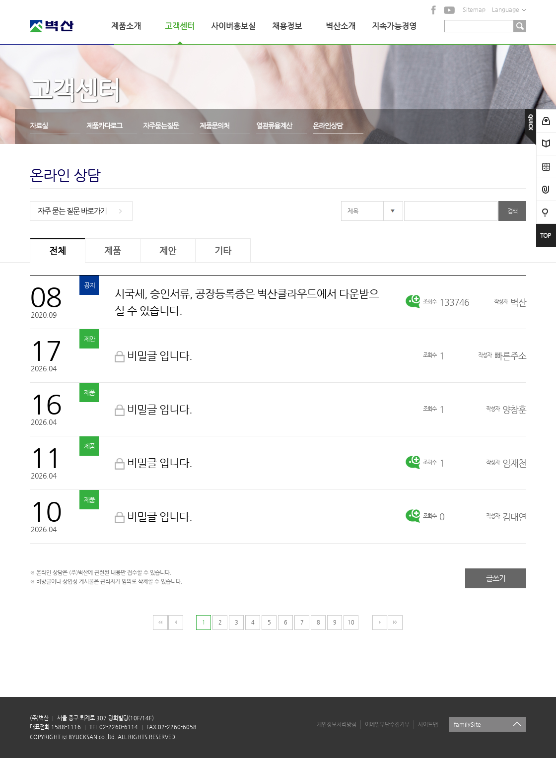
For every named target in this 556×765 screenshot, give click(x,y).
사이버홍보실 (233, 26)
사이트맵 (428, 724)
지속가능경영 (394, 26)
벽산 (64, 26)
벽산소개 (340, 26)
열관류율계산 (274, 126)
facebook (434, 10)
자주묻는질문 (161, 126)
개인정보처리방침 (336, 724)
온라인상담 (328, 126)
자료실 (39, 126)
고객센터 (180, 26)
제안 (167, 250)
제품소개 (126, 26)
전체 (57, 250)
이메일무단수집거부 (387, 724)
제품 (112, 250)
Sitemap (474, 9)
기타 (222, 250)
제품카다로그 (104, 126)
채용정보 (287, 26)
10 (351, 622)
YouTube (449, 10)
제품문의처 (214, 126)
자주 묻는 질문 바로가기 (72, 211)
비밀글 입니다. (159, 355)
